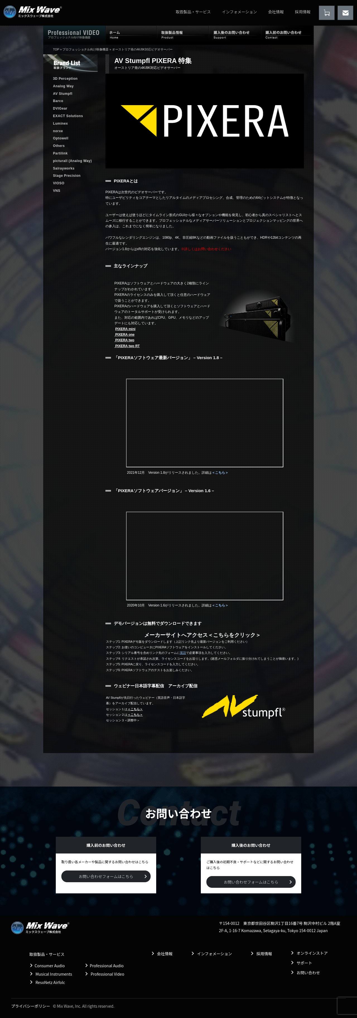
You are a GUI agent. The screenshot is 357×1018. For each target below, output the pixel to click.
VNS (56, 191)
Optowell (60, 138)
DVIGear (60, 108)
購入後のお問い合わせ (235, 35)
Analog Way (63, 86)
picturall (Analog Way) (72, 161)
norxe (58, 131)
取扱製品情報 (183, 35)
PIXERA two (124, 340)
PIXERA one (124, 335)
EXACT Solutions (68, 116)
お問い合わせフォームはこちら (106, 876)
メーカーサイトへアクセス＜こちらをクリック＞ (202, 635)
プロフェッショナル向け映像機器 (85, 49)
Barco (58, 101)
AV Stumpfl (63, 94)
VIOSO (58, 183)
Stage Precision (67, 176)
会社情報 (276, 11)
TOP (56, 49)
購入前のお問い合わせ (287, 35)
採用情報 (302, 11)
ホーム (131, 35)
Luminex (60, 123)
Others (59, 146)
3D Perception (65, 79)
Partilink (60, 153)
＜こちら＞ (220, 473)
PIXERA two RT (127, 346)
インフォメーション (239, 11)
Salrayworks (63, 168)
